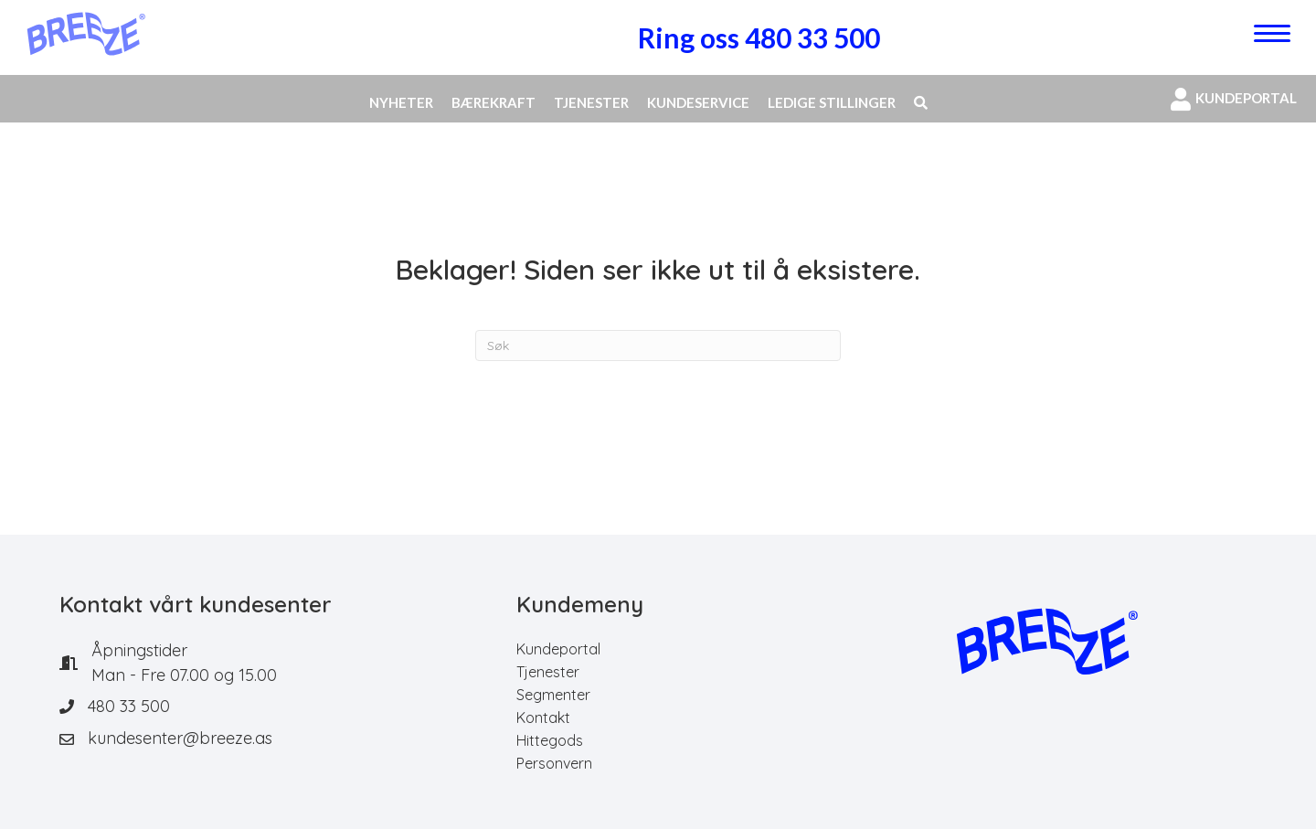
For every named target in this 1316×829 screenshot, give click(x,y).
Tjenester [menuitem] (547, 672)
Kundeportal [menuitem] (558, 649)
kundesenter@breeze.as (180, 738)
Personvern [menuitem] (554, 763)
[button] (921, 103)
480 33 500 (129, 706)
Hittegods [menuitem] (549, 740)
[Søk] (658, 345)
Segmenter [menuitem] (553, 695)
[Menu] (1272, 33)
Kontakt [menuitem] (543, 717)
